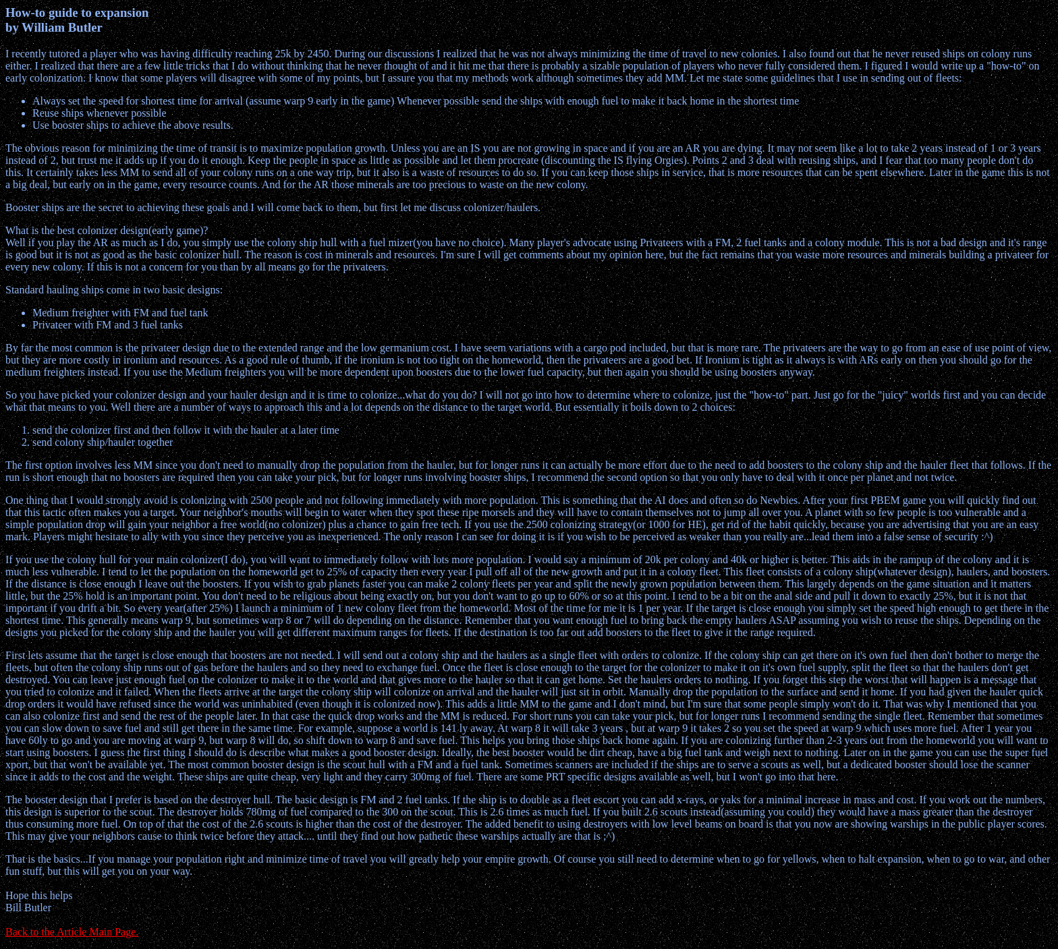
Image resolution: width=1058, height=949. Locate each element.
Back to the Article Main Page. (71, 932)
